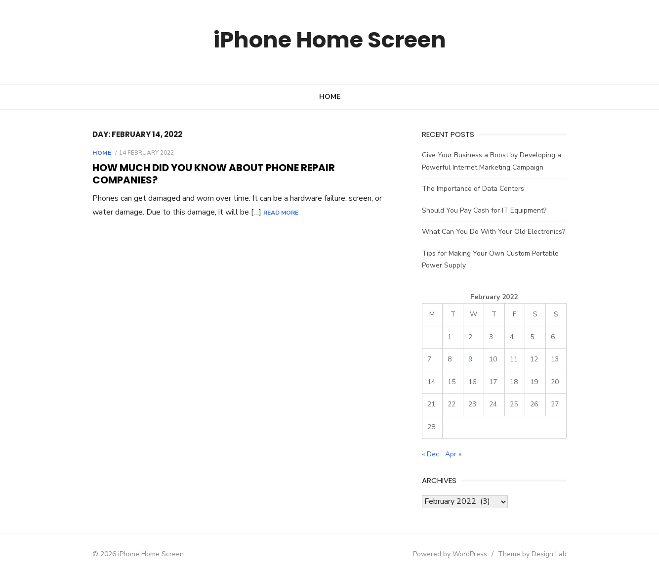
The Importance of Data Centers (474, 188)
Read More (253, 200)
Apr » (455, 454)
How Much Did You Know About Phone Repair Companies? (242, 168)
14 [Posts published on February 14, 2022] (433, 382)
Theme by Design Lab (537, 554)
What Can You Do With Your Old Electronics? (495, 231)
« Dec (432, 454)
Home (329, 96)
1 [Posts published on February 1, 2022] (452, 337)
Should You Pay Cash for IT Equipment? (485, 210)
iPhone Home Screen (330, 39)
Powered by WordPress (455, 554)
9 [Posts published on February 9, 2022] (473, 359)
